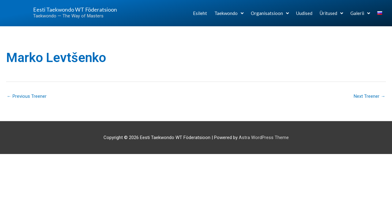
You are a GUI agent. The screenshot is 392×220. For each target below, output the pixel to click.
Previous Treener (27, 96)
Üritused (331, 15)
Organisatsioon (270, 15)
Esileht (200, 16)
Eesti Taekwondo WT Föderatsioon (62, 12)
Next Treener (369, 96)
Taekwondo (228, 15)
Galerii (360, 15)
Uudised (304, 16)
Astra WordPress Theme (264, 138)
